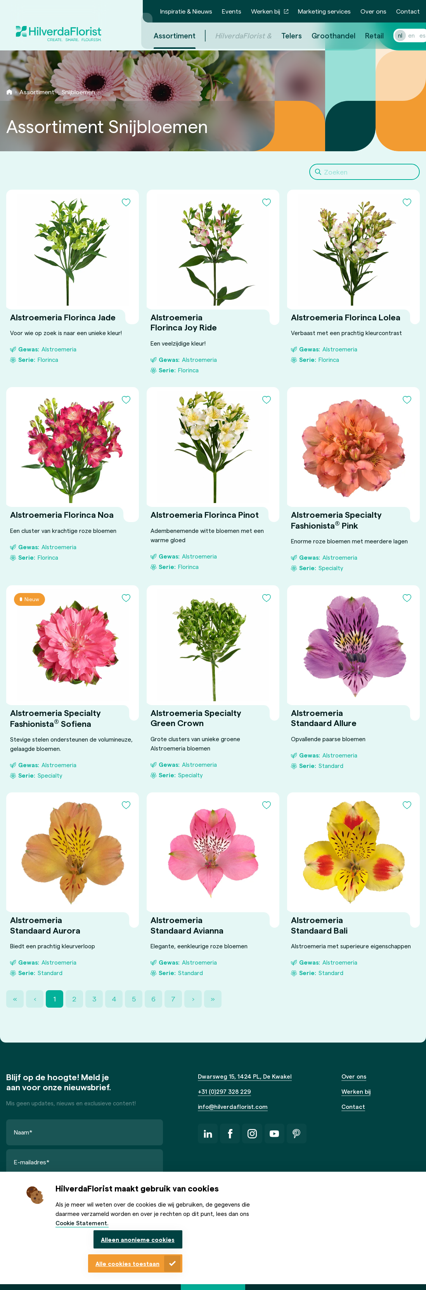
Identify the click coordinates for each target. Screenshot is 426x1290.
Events (231, 11)
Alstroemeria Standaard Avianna (187, 925)
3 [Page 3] (94, 998)
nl (391, 35)
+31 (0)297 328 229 (224, 1091)
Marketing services (324, 11)
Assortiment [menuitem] (165, 35)
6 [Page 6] (153, 998)
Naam (23, 1131)
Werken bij (265, 11)
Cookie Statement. (82, 1222)
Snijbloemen (78, 91)
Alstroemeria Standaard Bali (319, 925)
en (402, 35)
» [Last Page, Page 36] (213, 998)
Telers (282, 35)
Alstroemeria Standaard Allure (324, 717)
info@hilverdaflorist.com (233, 1106)
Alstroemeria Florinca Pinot (205, 514)
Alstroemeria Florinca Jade (63, 317)
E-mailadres (32, 1161)
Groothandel (324, 35)
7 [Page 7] (173, 998)
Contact (408, 11)
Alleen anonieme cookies (138, 1239)
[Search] (364, 172)
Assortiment (36, 91)
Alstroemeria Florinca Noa (62, 514)
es (413, 35)
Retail (365, 35)
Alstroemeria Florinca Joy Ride (184, 322)
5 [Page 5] (134, 998)
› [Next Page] (193, 998)
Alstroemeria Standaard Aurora (45, 925)
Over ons (373, 11)
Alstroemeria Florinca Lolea (345, 317)
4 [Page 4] (114, 998)
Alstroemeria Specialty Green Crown (196, 717)
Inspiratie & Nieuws (186, 11)
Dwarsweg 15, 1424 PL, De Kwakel (245, 1076)
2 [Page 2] (74, 998)
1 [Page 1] (54, 998)
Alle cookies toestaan (127, 1263)
